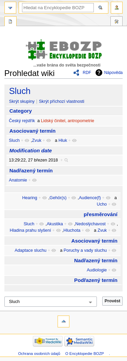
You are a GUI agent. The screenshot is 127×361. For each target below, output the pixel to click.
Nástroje (116, 22)
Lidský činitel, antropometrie (67, 120)
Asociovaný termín (32, 131)
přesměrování (101, 214)
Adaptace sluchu (30, 250)
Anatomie (18, 180)
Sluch (20, 91)
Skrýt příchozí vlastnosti (61, 101)
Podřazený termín (96, 280)
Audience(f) (90, 197)
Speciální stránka (10, 22)
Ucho (102, 204)
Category (20, 111)
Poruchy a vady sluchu (85, 250)
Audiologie (97, 270)
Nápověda (113, 72)
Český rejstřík (22, 120)
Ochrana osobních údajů (39, 354)
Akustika (55, 224)
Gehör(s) (57, 197)
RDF (87, 72)
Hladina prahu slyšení (30, 230)
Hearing (29, 197)
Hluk (63, 140)
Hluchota (71, 230)
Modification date (30, 150)
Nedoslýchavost (90, 224)
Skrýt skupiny (22, 101)
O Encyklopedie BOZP (84, 354)
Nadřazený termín (31, 170)
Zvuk (37, 140)
